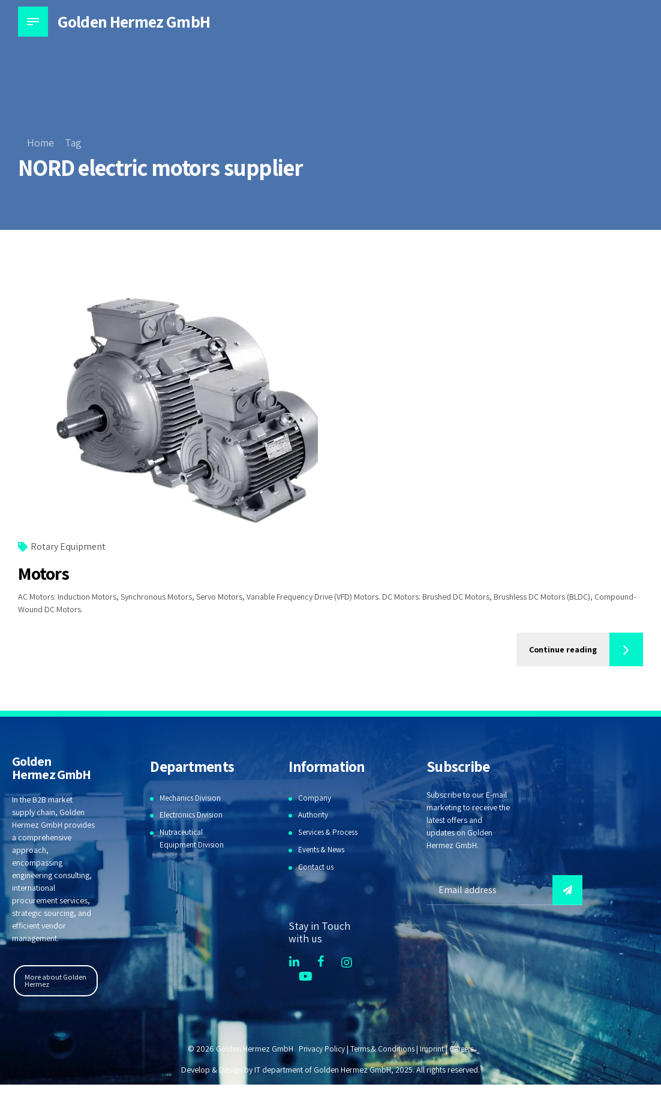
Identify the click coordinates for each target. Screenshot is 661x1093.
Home (40, 142)
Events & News (323, 849)
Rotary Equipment (68, 547)
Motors (43, 574)
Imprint (432, 1048)
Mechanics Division (192, 797)
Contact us (316, 866)
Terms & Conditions (381, 1048)
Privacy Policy (318, 1048)
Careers (463, 1048)
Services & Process (331, 832)
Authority (313, 815)
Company (314, 797)
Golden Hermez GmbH (134, 21)
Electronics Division (193, 815)
